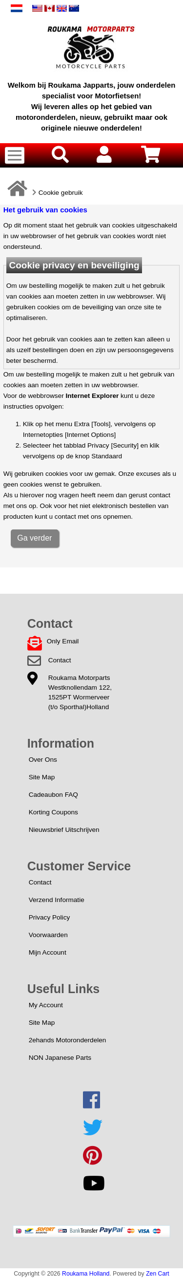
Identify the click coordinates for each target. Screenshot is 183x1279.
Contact (59, 660)
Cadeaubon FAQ (53, 794)
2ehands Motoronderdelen (67, 1040)
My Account (46, 1005)
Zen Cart (157, 1273)
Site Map (42, 777)
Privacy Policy (49, 917)
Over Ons (43, 759)
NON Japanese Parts (60, 1057)
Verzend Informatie (56, 899)
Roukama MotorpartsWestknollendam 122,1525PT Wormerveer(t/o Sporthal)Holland (80, 692)
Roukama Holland (85, 1273)
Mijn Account (47, 952)
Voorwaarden (48, 935)
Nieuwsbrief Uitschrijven (64, 829)
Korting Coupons (53, 812)
